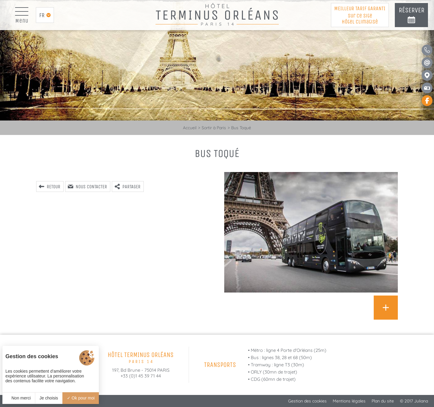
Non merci (19, 398)
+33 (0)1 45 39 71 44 (141, 376)
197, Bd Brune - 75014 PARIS (140, 370)
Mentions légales (349, 401)
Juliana (421, 401)
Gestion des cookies (307, 401)
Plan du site (383, 401)
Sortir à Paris (214, 127)
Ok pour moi (81, 398)
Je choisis (48, 398)
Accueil (190, 127)
